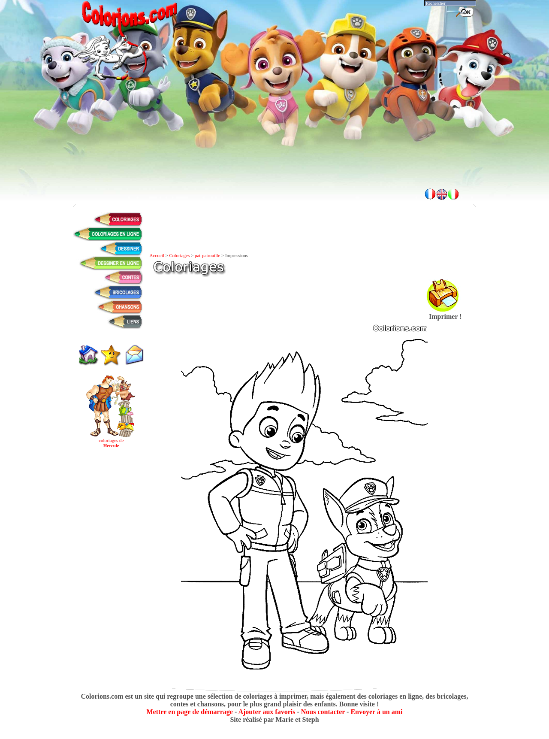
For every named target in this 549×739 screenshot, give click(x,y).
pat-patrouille (207, 255)
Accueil (157, 255)
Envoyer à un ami (376, 711)
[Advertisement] (274, 158)
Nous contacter (323, 711)
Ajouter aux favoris (266, 711)
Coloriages (179, 255)
